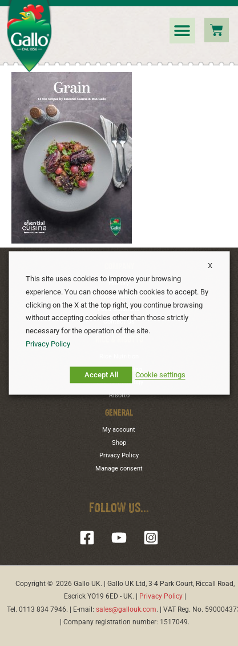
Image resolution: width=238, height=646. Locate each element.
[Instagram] (151, 538)
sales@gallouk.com (126, 609)
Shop (119, 442)
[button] (182, 30)
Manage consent (119, 468)
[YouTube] (119, 538)
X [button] (210, 265)
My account (118, 429)
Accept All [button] (101, 375)
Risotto (119, 395)
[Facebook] (87, 538)
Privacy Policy (119, 455)
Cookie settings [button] (160, 375)
